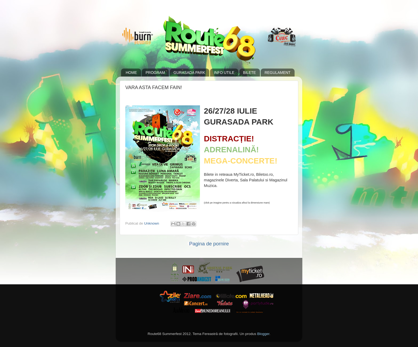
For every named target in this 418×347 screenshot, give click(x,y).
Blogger (263, 334)
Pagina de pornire (209, 243)
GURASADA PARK (189, 72)
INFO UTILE (224, 72)
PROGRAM (155, 72)
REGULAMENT (277, 72)
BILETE (249, 72)
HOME (131, 72)
